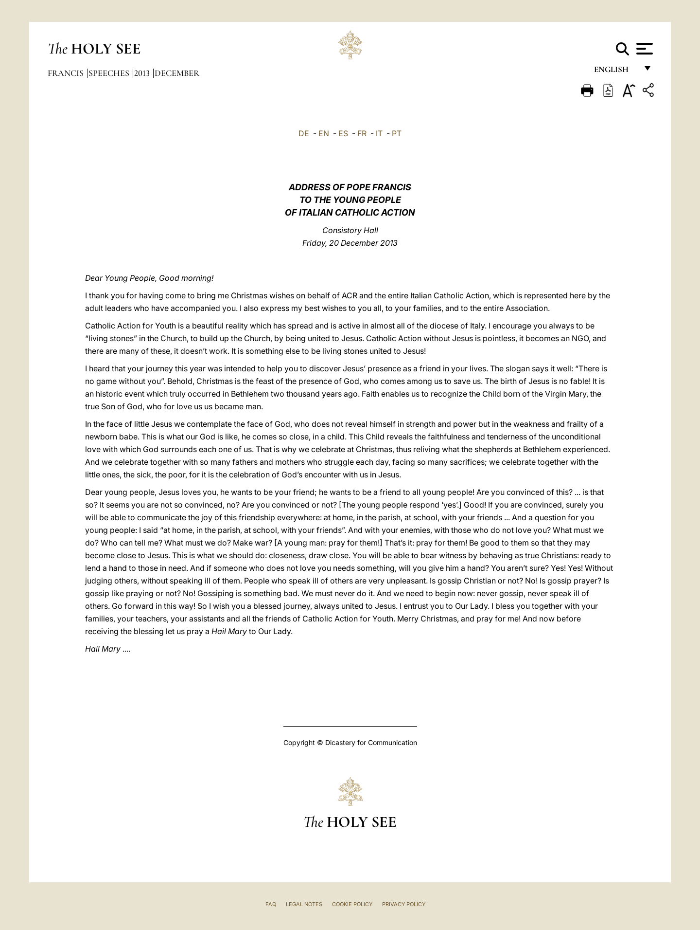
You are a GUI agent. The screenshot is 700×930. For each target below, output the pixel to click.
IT (379, 133)
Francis (67, 73)
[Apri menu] (643, 48)
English (615, 71)
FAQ (270, 904)
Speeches (109, 73)
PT (397, 133)
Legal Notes (304, 904)
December (177, 73)
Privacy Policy (403, 904)
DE (303, 133)
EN (323, 133)
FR (362, 133)
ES (343, 133)
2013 (143, 73)
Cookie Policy (352, 904)
